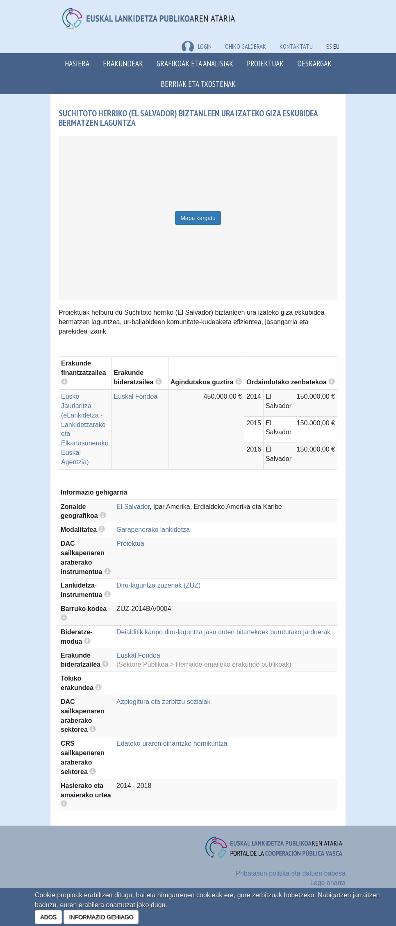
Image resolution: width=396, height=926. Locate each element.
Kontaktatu (296, 46)
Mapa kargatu (198, 218)
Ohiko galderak (245, 46)
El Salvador (133, 506)
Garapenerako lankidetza (153, 529)
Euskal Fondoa (135, 396)
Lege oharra (328, 882)
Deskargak (314, 63)
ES (329, 46)
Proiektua (130, 543)
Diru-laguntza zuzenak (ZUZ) (158, 585)
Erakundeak (123, 63)
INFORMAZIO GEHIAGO (101, 917)
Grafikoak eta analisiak (195, 63)
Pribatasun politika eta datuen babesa (291, 873)
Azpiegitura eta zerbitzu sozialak (163, 701)
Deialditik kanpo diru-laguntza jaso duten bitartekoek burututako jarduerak (223, 632)
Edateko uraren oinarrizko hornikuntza (171, 743)
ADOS (48, 917)
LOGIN (197, 46)
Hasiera (77, 63)
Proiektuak (265, 63)
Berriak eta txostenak (198, 84)
